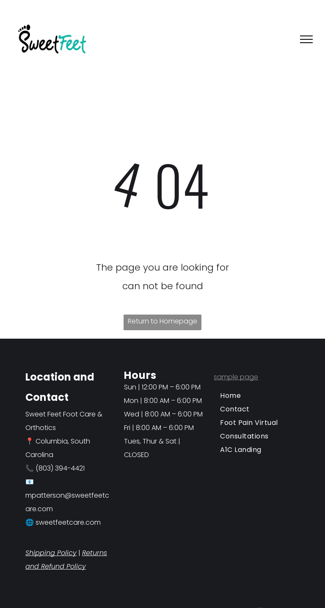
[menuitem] (257, 396)
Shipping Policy (51, 553)
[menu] (306, 39)
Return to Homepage (162, 321)
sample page (236, 377)
